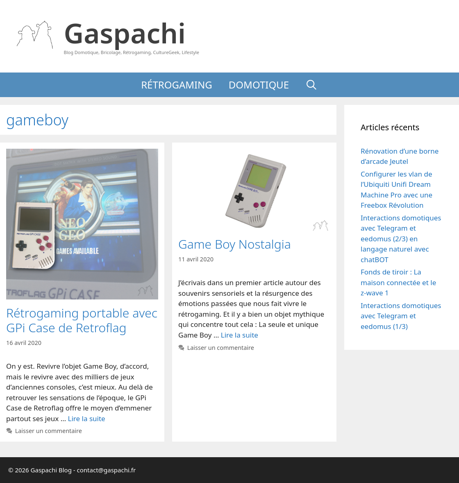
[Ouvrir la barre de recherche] (311, 85)
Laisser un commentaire (48, 431)
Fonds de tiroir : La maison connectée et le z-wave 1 (398, 282)
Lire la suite (86, 418)
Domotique (259, 84)
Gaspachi (125, 33)
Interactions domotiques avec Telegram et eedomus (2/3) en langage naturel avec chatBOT (401, 238)
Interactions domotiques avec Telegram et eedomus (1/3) (401, 316)
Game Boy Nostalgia (234, 244)
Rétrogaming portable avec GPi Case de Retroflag (81, 320)
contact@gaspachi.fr (106, 470)
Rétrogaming (176, 84)
